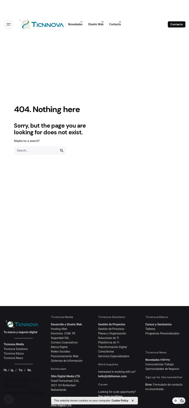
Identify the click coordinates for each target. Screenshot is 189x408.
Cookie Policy (119, 400)
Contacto (176, 24)
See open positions (110, 396)
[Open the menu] (9, 24)
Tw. (21, 370)
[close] (132, 400)
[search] (61, 150)
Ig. (12, 370)
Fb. (6, 370)
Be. (30, 370)
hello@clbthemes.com (112, 376)
